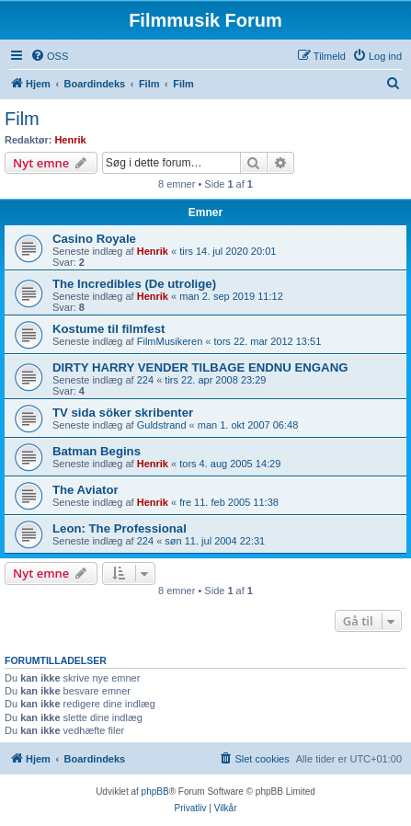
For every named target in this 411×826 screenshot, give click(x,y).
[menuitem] (49, 56)
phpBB (155, 791)
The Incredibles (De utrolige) (134, 284)
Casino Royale (94, 239)
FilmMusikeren (170, 341)
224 (145, 379)
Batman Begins (96, 451)
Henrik (70, 139)
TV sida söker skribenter (122, 412)
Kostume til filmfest (108, 329)
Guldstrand (162, 424)
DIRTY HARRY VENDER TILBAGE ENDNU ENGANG (200, 367)
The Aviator (85, 490)
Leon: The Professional (119, 528)
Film (22, 119)
